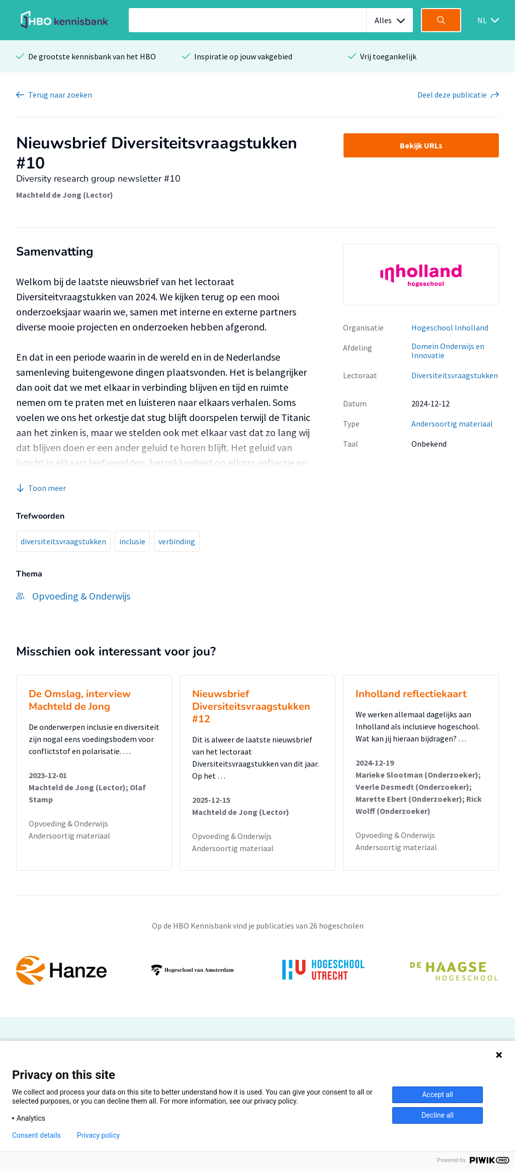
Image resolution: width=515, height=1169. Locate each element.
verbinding (176, 541)
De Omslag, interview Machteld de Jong (80, 700)
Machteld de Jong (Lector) (64, 195)
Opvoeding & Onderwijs (68, 823)
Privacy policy (98, 1135)
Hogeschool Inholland (449, 327)
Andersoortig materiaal (452, 423)
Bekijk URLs (421, 145)
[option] (421, 274)
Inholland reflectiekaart (411, 694)
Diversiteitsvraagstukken (454, 375)
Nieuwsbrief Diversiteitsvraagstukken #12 (251, 706)
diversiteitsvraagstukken (63, 541)
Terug (60, 94)
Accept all (437, 1095)
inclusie (132, 541)
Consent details (36, 1135)
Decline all (437, 1115)
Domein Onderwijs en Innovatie (447, 351)
